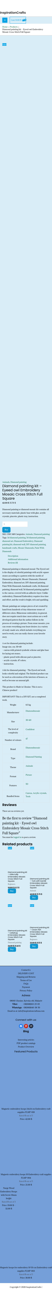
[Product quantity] (15, 524)
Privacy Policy (26, 990)
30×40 (28, 720)
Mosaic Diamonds (26, 548)
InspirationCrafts (13, 13)
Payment (26, 987)
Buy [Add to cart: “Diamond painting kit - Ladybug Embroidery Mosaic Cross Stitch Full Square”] (12, 949)
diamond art (7, 541)
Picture (29, 775)
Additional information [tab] (18, 559)
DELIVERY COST (26, 973)
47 (27, 738)
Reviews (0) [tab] (13, 563)
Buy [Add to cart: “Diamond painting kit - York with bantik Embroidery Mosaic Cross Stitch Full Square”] (34, 897)
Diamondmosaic (33, 711)
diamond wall (19, 544)
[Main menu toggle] (4, 20)
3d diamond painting (16, 537)
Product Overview (26, 1046)
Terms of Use (26, 980)
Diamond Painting (34, 757)
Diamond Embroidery (23, 541)
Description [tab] (13, 556)
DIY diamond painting (36, 544)
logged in (17, 837)
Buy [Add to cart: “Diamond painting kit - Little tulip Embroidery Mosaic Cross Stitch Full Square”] (12, 891)
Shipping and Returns (26, 977)
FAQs (26, 983)
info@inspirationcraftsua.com (31, 1011)
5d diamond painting (35, 537)
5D (27, 784)
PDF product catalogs (26, 1043)
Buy (6, 529)
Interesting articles (26, 1040)
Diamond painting (18, 482)
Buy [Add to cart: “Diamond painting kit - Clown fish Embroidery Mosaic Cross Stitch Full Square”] (34, 946)
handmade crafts (9, 548)
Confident (30, 729)
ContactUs (26, 970)
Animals (6, 482)
